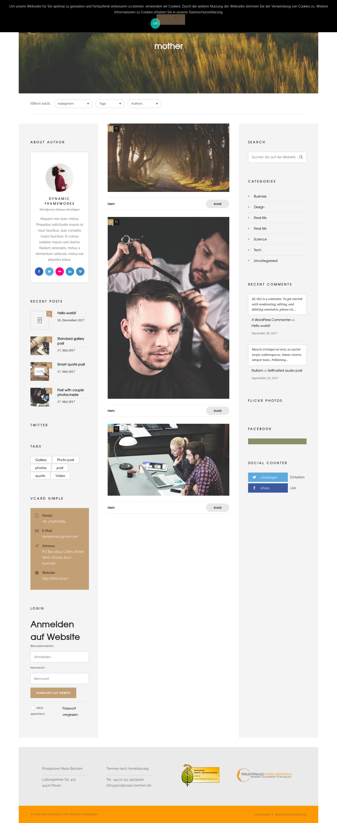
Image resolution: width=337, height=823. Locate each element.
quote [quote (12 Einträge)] (40, 475)
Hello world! (66, 313)
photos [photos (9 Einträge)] (40, 467)
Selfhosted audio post (285, 370)
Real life (260, 217)
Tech (257, 249)
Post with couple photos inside (70, 392)
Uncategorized (266, 260)
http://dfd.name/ (55, 578)
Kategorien (66, 103)
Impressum (262, 814)
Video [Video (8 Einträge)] (60, 475)
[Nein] (171, 19)
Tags (102, 103)
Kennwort (37, 667)
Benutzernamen (42, 646)
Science (260, 239)
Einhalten (297, 477)
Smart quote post (71, 364)
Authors (137, 103)
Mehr (111, 204)
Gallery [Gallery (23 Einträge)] (41, 459)
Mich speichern (37, 711)
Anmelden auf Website (53, 693)
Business (260, 196)
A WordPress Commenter (271, 319)
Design (259, 207)
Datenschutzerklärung (291, 814)
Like (293, 488)
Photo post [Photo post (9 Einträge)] (65, 459)
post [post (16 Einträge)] (60, 467)
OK (155, 23)
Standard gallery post (70, 340)
